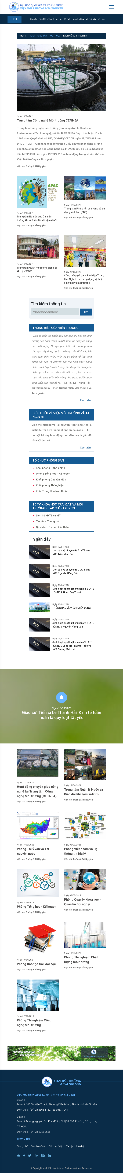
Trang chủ (22, 1146)
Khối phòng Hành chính (50, 468)
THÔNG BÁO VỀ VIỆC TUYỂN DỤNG (71, 607)
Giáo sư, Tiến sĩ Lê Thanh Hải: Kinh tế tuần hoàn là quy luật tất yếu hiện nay (67, 19)
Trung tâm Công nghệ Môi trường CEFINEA (47, 120)
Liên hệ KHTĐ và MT (48, 515)
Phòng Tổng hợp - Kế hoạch (53, 473)
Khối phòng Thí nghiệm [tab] (75, 36)
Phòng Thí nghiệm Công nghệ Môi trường (34, 1022)
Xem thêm (86, 400)
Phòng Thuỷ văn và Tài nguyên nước (33, 851)
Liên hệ (80, 1146)
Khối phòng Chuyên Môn (51, 479)
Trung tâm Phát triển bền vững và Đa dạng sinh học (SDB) (84, 210)
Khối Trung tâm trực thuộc (52, 491)
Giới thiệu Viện (38, 1146)
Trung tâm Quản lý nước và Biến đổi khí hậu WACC (37, 269)
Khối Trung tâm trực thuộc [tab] (45, 36)
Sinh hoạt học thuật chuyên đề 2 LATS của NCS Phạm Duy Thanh (73, 590)
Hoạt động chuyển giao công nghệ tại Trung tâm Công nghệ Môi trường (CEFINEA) (37, 791)
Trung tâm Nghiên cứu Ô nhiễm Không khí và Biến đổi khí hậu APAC (36, 218)
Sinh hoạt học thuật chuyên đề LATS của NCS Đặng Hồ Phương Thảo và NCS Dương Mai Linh (72, 646)
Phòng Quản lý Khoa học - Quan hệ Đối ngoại (82, 902)
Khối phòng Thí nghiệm (50, 485)
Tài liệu (70, 1146)
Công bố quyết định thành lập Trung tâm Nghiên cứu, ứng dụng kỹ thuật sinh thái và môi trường (84, 279)
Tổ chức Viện (56, 1146)
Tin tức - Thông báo (48, 521)
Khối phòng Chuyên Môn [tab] (43, 41)
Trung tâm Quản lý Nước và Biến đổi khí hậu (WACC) (83, 792)
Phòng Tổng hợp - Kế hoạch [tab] (73, 41)
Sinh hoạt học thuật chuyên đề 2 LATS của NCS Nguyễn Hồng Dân (73, 625)
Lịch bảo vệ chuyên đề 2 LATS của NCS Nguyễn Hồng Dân (71, 571)
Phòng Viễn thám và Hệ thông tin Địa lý (80, 851)
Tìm (86, 312)
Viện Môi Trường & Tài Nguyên (31, 166)
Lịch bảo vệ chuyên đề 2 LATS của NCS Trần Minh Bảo (71, 552)
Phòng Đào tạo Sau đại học (36, 964)
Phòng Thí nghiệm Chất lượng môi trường (81, 959)
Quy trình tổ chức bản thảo (52, 527)
